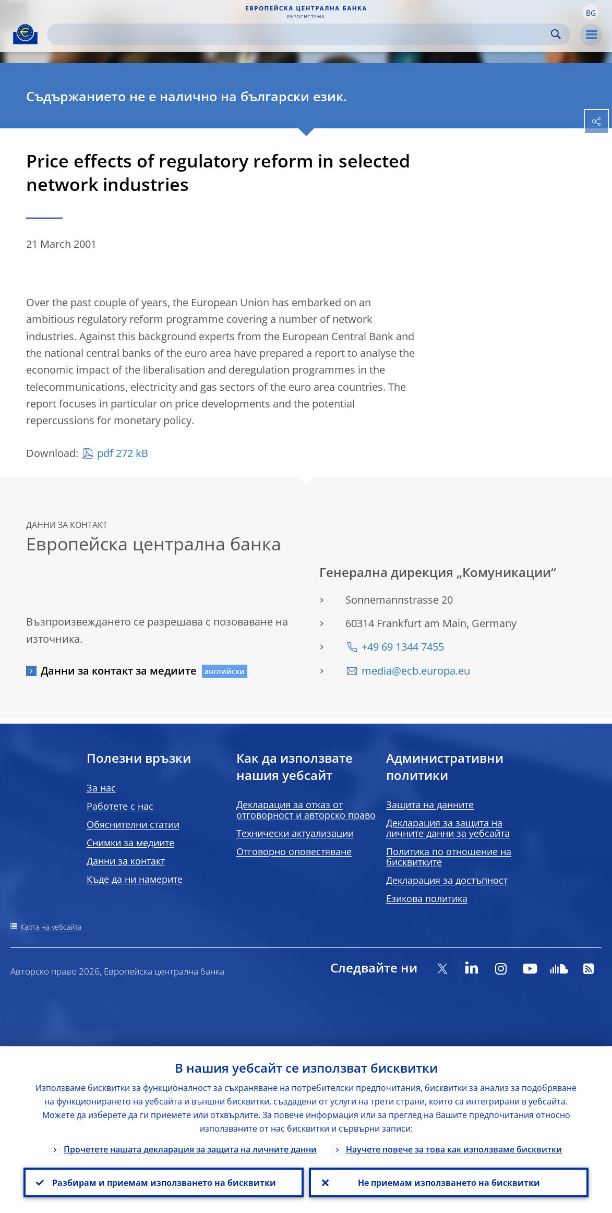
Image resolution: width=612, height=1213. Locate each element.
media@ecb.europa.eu (416, 671)
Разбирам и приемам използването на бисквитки (163, 1182)
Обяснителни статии (133, 824)
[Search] (300, 34)
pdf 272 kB (122, 453)
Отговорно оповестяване (294, 851)
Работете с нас (120, 806)
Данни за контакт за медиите (119, 671)
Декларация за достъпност (447, 880)
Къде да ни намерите (135, 879)
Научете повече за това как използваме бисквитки (454, 1149)
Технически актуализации (295, 833)
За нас (101, 788)
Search (556, 34)
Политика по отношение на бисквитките (448, 856)
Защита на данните (430, 804)
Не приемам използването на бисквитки (448, 1182)
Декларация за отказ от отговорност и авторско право (306, 809)
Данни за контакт (126, 861)
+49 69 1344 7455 (403, 647)
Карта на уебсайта (50, 927)
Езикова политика (426, 898)
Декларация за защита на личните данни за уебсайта (448, 827)
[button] (590, 12)
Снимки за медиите (130, 842)
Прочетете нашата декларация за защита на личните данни (190, 1149)
